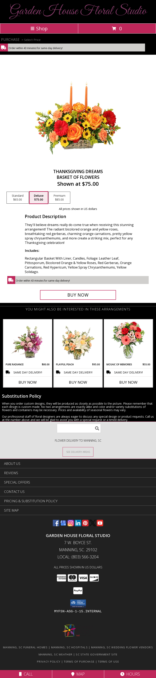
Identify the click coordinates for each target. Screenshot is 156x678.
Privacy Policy (48, 661)
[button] (78, 603)
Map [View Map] (78, 674)
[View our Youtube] (100, 525)
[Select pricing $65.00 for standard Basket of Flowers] (18, 198)
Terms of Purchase (79, 661)
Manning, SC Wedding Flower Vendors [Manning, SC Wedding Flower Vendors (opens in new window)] (122, 647)
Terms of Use (108, 661)
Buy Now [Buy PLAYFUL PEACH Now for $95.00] (78, 382)
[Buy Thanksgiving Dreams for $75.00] (78, 295)
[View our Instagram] (70, 525)
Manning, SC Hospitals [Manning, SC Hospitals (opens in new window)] (69, 647)
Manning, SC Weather (56, 654)
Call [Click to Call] (26, 674)
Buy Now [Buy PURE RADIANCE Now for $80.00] (27, 382)
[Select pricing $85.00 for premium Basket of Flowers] (59, 198)
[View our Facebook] (56, 525)
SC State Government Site (96, 654)
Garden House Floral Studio (78, 11)
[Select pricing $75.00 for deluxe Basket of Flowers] (39, 198)
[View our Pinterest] (85, 525)
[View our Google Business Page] (63, 525)
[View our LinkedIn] (78, 525)
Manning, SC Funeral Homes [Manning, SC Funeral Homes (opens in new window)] (25, 647)
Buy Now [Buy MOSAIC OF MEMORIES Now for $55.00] (128, 382)
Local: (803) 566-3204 (78, 557)
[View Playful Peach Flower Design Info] (78, 341)
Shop (39, 28)
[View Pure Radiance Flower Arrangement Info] (28, 341)
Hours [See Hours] (130, 674)
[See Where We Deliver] (78, 452)
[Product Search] (79, 428)
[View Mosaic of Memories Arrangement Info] (128, 341)
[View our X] (92, 525)
